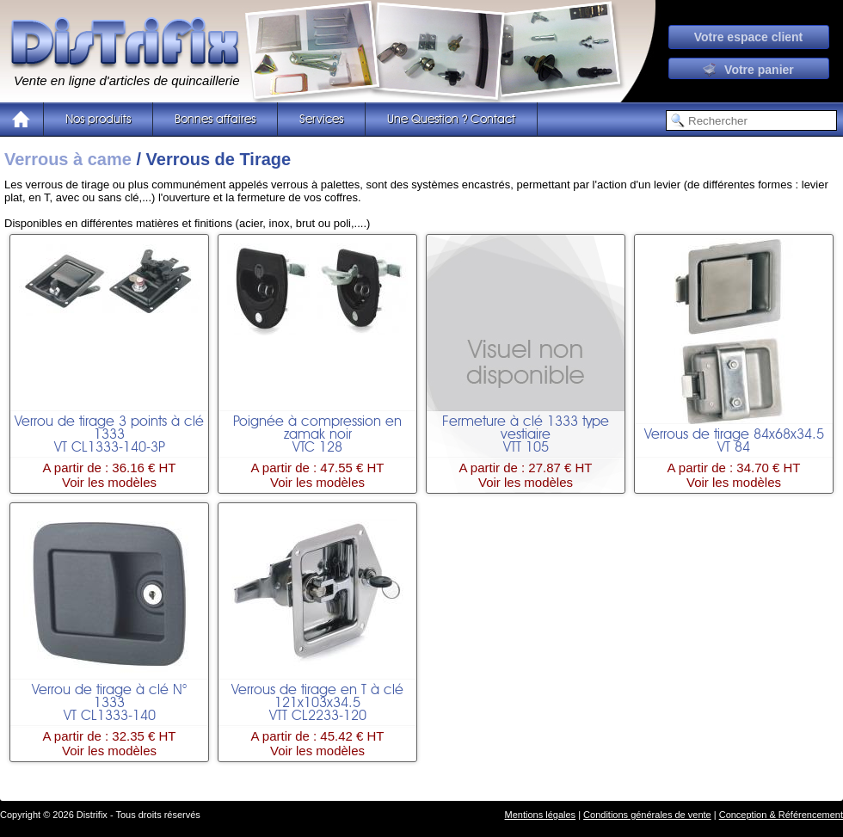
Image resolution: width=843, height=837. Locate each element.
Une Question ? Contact (451, 120)
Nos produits (98, 120)
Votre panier (748, 70)
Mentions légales (540, 814)
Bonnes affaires (215, 120)
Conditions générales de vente (647, 814)
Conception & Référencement (781, 814)
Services (321, 120)
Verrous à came (68, 159)
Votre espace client (748, 37)
